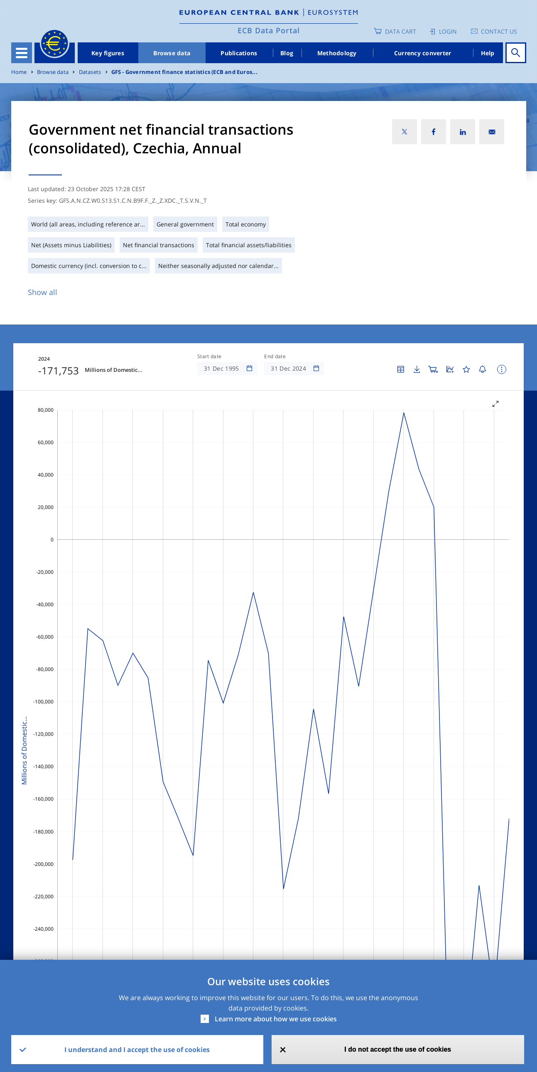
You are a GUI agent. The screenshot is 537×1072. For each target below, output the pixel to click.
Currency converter (422, 53)
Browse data (171, 53)
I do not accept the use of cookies (397, 1049)
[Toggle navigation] (21, 52)
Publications (239, 53)
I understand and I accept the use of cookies (137, 1049)
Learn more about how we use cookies (276, 1018)
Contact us (499, 31)
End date (275, 356)
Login (448, 31)
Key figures (107, 53)
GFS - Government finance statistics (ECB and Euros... (184, 72)
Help (488, 53)
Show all (42, 292)
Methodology (337, 53)
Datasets (90, 72)
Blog (286, 53)
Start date (209, 356)
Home (19, 72)
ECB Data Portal (269, 30)
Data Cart (400, 31)
